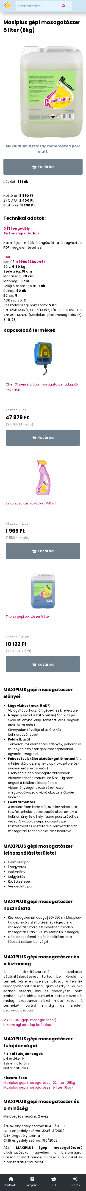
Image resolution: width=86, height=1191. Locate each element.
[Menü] (79, 6)
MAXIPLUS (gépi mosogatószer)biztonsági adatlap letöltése (29, 1022)
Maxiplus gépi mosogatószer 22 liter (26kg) (40, 1082)
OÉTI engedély (16, 228)
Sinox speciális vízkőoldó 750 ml (31, 503)
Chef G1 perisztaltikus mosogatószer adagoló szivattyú (42, 387)
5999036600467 (31, 261)
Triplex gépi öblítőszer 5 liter (28, 616)
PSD (7, 257)
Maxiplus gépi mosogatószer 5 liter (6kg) (38, 1087)
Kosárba (43, 166)
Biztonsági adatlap (21, 233)
